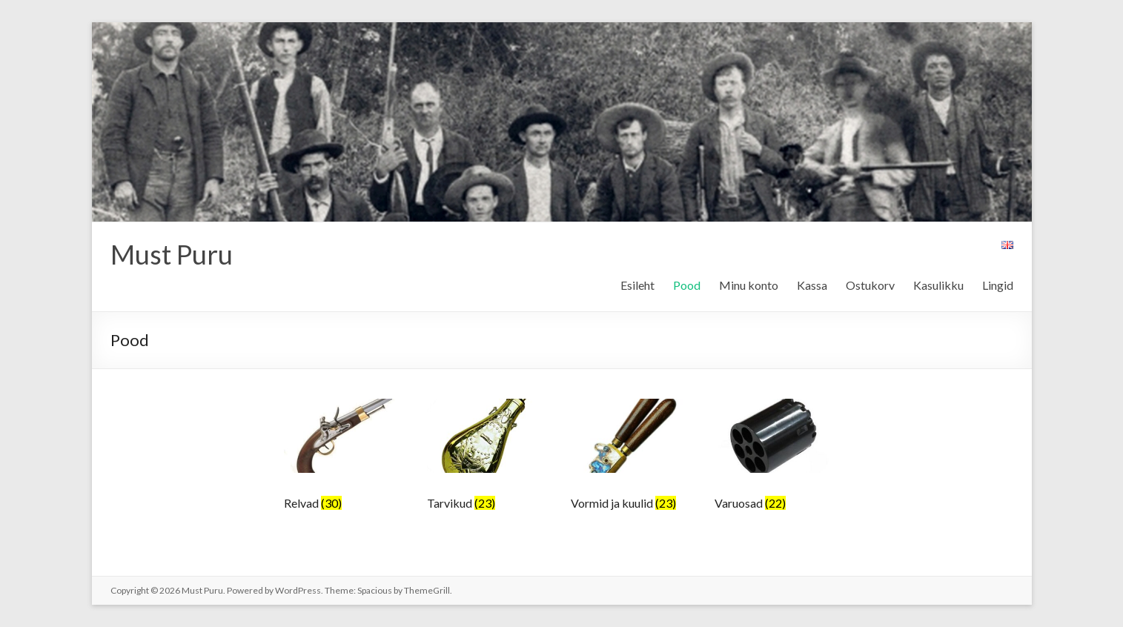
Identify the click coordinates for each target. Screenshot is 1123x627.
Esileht (637, 285)
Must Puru (171, 254)
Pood (686, 285)
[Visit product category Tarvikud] (488, 460)
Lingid (997, 285)
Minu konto (748, 285)
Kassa (812, 285)
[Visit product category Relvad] (345, 460)
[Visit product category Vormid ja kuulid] (632, 460)
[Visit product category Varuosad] (776, 460)
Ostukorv (870, 285)
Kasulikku (938, 285)
